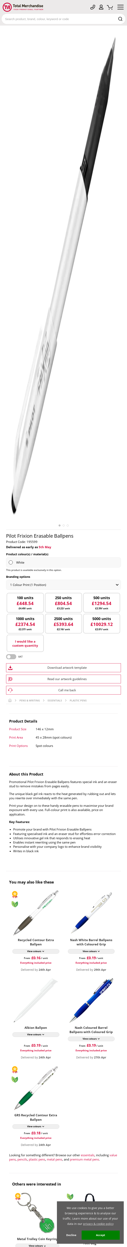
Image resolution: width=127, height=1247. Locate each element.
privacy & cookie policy (98, 1224)
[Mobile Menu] (120, 8)
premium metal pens (84, 1159)
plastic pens (37, 1159)
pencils (22, 1159)
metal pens (54, 1159)
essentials (87, 1155)
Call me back (67, 690)
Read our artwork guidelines (67, 679)
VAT (20, 656)
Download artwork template (67, 668)
